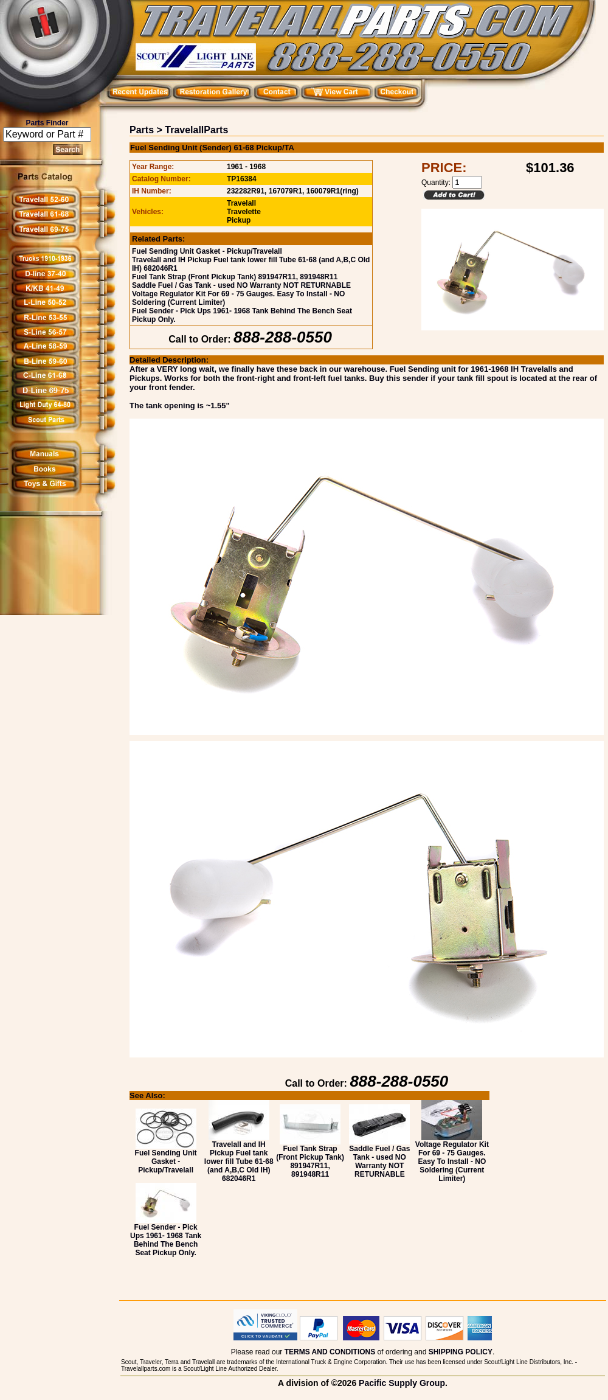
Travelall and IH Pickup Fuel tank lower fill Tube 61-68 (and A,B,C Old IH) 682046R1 (239, 1158)
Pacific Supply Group (402, 1383)
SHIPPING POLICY (460, 1352)
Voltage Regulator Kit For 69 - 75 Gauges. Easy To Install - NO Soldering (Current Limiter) (452, 1158)
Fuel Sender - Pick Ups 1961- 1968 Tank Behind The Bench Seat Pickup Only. (165, 1236)
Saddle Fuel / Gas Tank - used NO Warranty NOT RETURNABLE (241, 285)
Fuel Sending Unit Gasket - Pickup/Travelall (207, 251)
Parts (142, 130)
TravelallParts (196, 130)
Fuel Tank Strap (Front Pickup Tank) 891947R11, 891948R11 (234, 277)
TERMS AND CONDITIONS (330, 1352)
